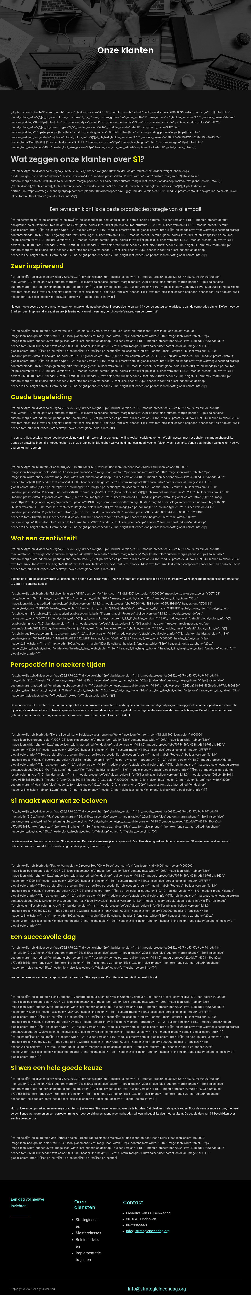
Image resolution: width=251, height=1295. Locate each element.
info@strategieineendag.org (148, 1231)
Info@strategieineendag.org (157, 1289)
